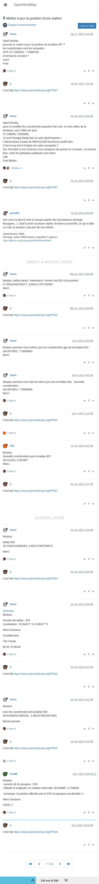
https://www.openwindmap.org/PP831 (36, 420)
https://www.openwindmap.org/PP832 (36, 315)
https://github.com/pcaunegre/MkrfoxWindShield (27, 240)
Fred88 (13, 774)
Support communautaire (22, 24)
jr (11, 83)
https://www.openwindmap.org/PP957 (36, 90)
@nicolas (8, 610)
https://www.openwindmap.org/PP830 (36, 748)
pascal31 (14, 213)
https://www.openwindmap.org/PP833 (36, 578)
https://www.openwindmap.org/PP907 (36, 490)
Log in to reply (87, 25)
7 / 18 (49, 863)
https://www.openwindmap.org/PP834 (36, 673)
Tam (12, 446)
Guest (13, 34)
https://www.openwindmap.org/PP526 (36, 831)
